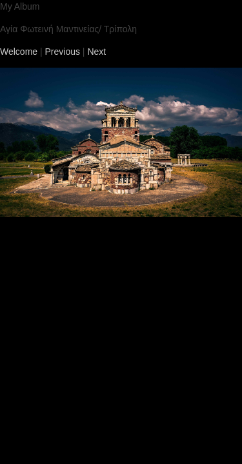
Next (96, 51)
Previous (62, 51)
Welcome (18, 51)
